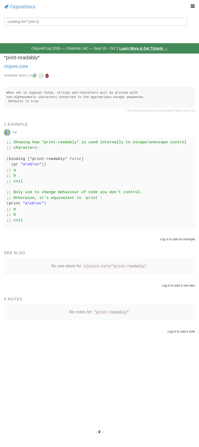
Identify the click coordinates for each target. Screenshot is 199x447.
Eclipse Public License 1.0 (180, 110)
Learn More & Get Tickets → (143, 48)
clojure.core (16, 66)
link (15, 132)
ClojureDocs (19, 6)
